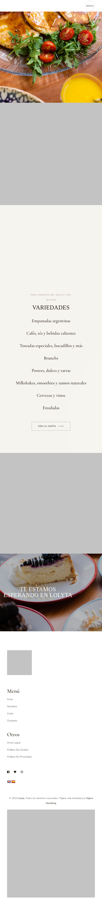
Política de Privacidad (19, 756)
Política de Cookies (17, 749)
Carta (10, 713)
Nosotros (12, 706)
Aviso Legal (13, 742)
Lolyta (21, 798)
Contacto (12, 720)
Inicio (10, 699)
